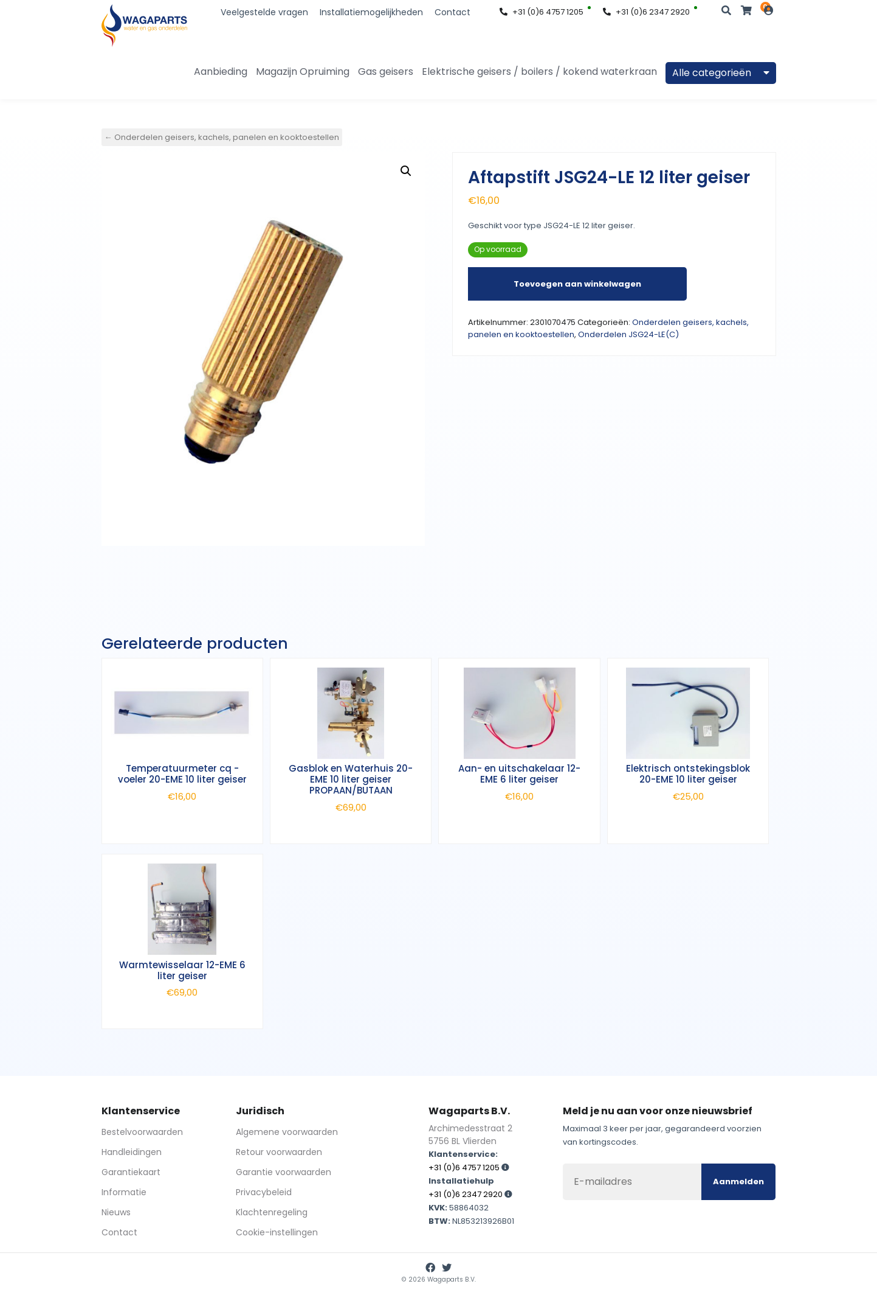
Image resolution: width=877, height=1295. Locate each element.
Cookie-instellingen (277, 1232)
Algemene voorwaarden (287, 1132)
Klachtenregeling (272, 1212)
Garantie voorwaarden (283, 1172)
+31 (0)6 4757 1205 (541, 12)
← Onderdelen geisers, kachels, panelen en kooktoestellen (222, 137)
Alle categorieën (720, 73)
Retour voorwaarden (279, 1152)
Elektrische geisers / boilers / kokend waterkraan (539, 72)
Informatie (123, 1192)
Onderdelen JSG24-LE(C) (628, 334)
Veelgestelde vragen (264, 12)
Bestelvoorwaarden (142, 1132)
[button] (406, 171)
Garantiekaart (130, 1172)
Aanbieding (220, 72)
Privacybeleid (264, 1192)
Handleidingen (131, 1152)
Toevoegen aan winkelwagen (577, 284)
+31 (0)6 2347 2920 (646, 12)
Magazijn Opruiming (302, 72)
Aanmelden (738, 1181)
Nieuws (116, 1212)
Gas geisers (385, 72)
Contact (452, 12)
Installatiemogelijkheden (371, 12)
